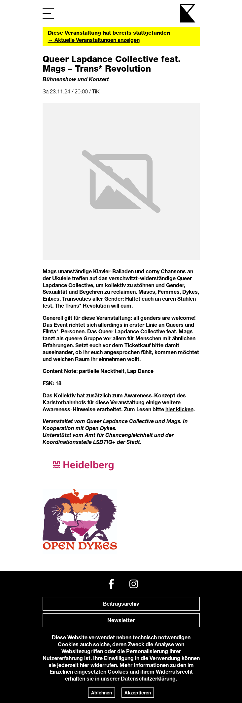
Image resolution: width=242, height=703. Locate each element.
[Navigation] (48, 13)
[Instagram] (134, 584)
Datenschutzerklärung (148, 678)
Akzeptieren (137, 692)
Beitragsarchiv (121, 603)
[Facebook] (111, 584)
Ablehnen (101, 692)
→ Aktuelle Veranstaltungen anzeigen (94, 40)
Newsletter (121, 620)
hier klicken (179, 409)
